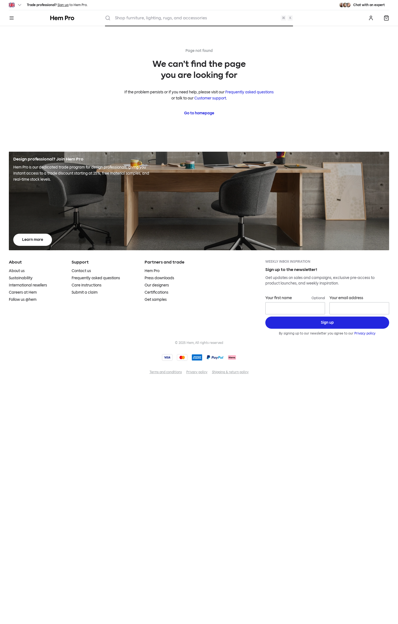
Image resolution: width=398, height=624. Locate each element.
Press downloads (159, 278)
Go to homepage (199, 113)
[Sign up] (327, 323)
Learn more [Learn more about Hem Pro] (32, 239)
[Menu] (11, 17)
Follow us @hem (22, 299)
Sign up (63, 5)
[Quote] (386, 18)
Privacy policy (365, 333)
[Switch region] (15, 5)
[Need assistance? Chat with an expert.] (362, 5)
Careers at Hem (23, 292)
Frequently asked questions (249, 92)
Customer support (210, 98)
